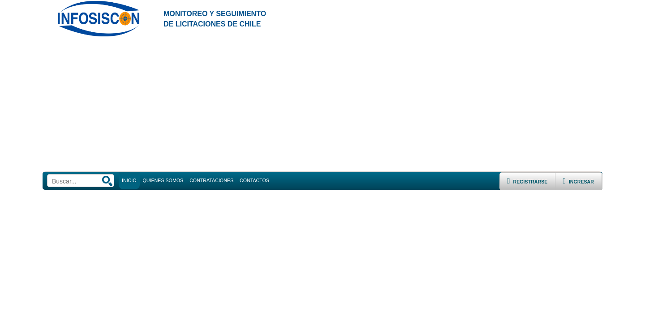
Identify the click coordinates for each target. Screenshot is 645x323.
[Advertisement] (322, 104)
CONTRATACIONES (211, 180)
